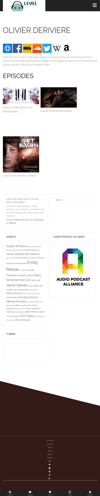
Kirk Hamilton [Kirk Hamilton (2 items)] (27, 293)
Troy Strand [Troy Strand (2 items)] (10, 320)
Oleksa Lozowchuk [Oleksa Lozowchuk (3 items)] (23, 305)
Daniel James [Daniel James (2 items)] (11, 258)
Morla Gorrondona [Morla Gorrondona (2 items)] (32, 302)
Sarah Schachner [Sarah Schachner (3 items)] (33, 308)
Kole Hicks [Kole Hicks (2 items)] (36, 293)
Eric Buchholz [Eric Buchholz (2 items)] (24, 270)
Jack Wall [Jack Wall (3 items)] (36, 280)
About (50, 451)
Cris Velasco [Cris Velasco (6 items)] (32, 254)
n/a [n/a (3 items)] (41, 302)
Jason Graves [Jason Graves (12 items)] (17, 285)
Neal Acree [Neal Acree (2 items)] (10, 305)
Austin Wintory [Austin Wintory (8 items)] (16, 246)
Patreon (50, 458)
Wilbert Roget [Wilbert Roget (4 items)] (22, 320)
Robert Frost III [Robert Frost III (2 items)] (20, 308)
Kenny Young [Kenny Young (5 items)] (13, 293)
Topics (50, 447)
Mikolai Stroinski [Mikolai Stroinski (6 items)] (16, 301)
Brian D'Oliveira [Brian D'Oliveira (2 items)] (17, 250)
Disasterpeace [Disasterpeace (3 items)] (21, 263)
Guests (50, 444)
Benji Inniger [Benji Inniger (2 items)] (32, 246)
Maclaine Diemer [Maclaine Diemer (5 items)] (28, 297)
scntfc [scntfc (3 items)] (8, 312)
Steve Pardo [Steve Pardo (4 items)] (31, 311)
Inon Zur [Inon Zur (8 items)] (25, 280)
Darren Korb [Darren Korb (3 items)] (22, 258)
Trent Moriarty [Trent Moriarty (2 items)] (39, 316)
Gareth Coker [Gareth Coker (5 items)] (25, 275)
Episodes (50, 440)
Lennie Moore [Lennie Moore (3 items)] (12, 297)
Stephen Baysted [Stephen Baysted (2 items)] (18, 312)
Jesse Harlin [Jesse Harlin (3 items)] (33, 286)
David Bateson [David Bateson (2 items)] (33, 258)
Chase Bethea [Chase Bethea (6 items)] (15, 254)
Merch (50, 454)
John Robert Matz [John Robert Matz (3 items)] (21, 290)
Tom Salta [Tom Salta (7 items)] (26, 316)
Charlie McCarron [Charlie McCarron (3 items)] (31, 250)
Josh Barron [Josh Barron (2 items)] (33, 290)
